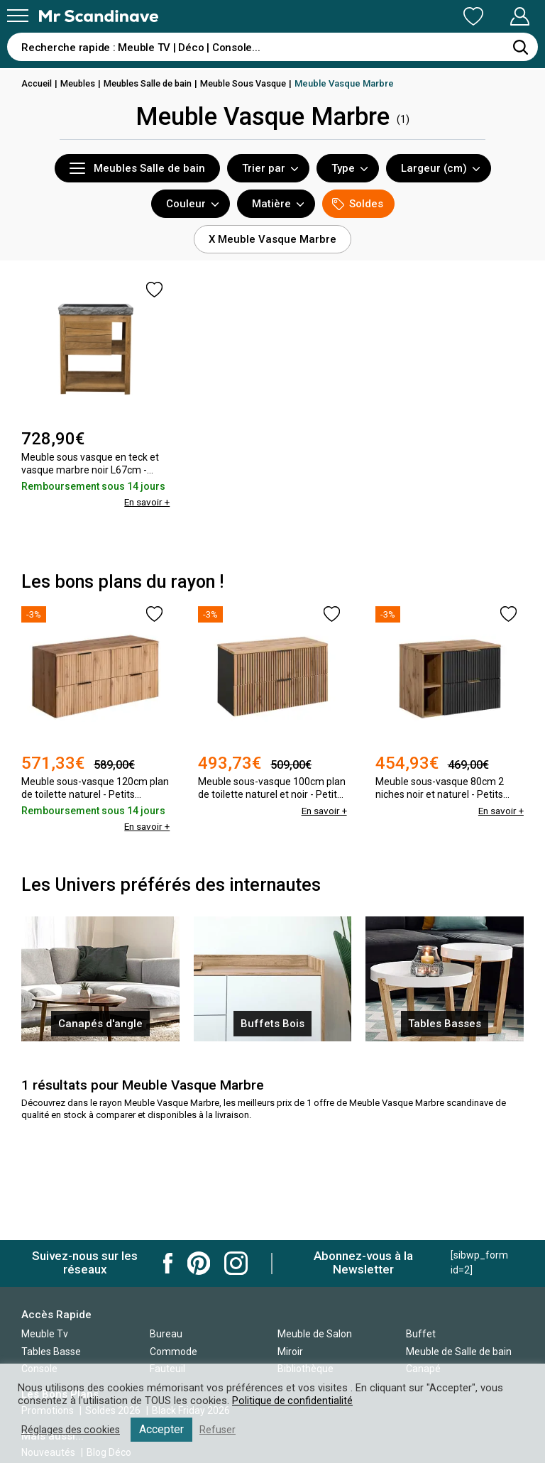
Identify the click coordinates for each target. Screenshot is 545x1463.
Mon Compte (492, 16)
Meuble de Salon (314, 1333)
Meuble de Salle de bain (459, 1351)
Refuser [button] (221, 1429)
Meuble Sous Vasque (254, 83)
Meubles (80, 83)
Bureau (166, 1333)
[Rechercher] (520, 47)
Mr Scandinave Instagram (236, 1263)
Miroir (290, 1351)
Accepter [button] (165, 1429)
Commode (173, 1351)
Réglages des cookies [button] (72, 1429)
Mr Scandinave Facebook (168, 1263)
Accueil (37, 83)
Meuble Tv (44, 1333)
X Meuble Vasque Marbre (272, 239)
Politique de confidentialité (293, 1400)
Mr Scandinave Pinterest (198, 1263)
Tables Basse (51, 1351)
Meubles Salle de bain (154, 83)
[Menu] (17, 15)
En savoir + (145, 502)
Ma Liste (399, 16)
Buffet (421, 1333)
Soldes (357, 204)
